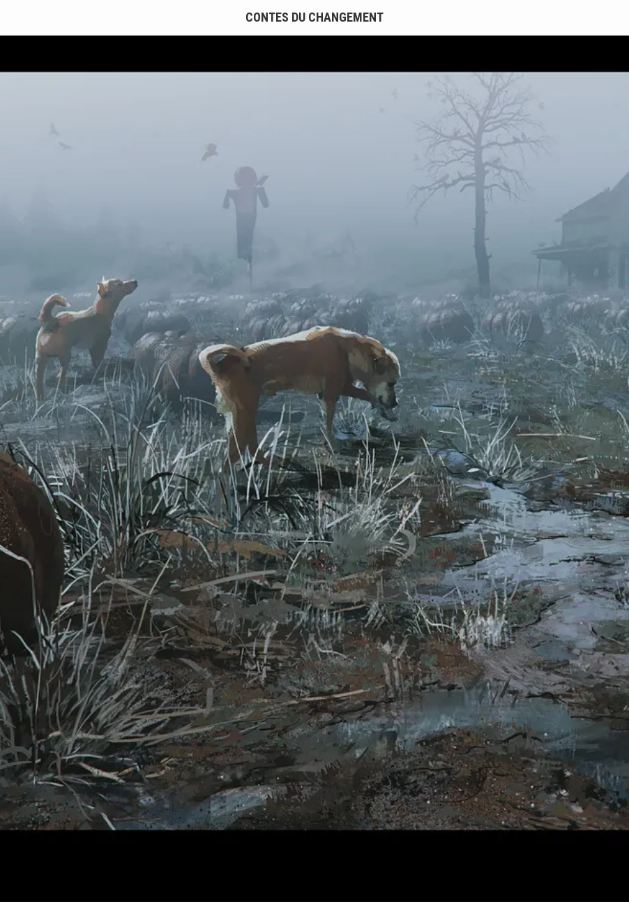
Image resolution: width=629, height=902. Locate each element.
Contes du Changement (314, 17)
